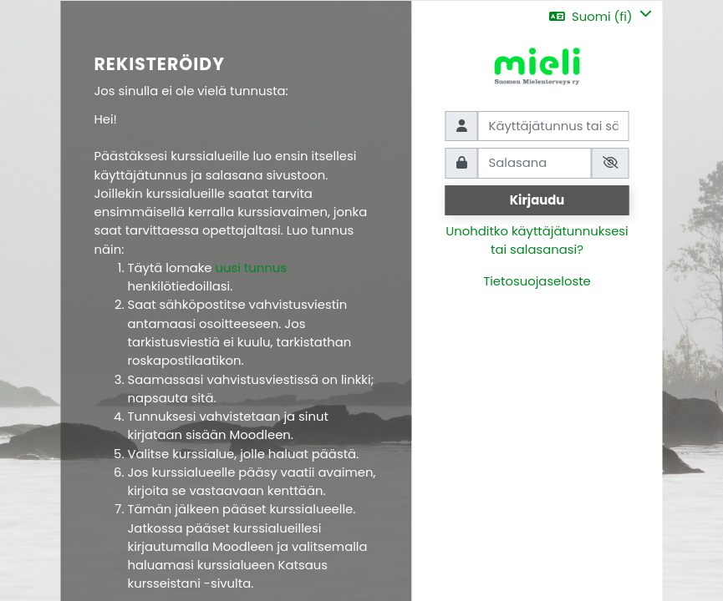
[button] (600, 16)
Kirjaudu (537, 200)
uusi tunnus (251, 267)
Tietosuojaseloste (537, 281)
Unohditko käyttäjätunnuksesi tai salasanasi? (537, 240)
